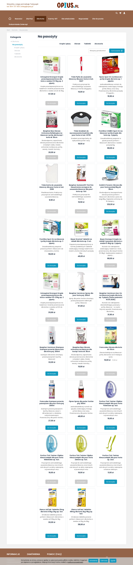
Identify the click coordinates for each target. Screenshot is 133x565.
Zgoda (113, 561)
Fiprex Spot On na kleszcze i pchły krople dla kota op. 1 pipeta (110, 68)
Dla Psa (29, 13)
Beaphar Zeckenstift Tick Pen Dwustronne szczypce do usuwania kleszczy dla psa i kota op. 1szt (81, 177)
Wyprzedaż (83, 13)
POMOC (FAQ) (54, 543)
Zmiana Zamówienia (54, 551)
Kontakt (50, 554)
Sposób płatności (33, 554)
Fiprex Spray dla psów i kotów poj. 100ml (81, 391)
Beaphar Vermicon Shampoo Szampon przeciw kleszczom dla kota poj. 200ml (52, 338)
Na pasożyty (17, 33)
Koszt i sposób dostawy (35, 548)
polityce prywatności (75, 562)
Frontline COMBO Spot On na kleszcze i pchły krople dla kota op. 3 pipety (111, 122)
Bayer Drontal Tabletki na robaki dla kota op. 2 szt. (81, 229)
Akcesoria (99, 32)
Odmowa (104, 561)
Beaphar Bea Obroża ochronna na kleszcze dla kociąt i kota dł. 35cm (81, 338)
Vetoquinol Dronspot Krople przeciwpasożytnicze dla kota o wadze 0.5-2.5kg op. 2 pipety (52, 285)
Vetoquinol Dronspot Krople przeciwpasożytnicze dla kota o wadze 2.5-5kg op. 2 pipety (51, 69)
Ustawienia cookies (14, 556)
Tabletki (87, 32)
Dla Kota (40, 13)
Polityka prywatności (14, 551)
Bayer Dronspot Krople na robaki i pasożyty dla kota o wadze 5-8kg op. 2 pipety (110, 230)
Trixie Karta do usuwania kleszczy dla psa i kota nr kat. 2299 (51, 176)
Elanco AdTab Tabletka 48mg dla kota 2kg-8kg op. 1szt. (81, 500)
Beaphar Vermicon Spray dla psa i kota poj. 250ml (81, 283)
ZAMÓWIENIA (33, 543)
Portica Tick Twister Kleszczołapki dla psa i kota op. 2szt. (110, 446)
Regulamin (11, 548)
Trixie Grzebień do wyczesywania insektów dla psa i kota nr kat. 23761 (81, 122)
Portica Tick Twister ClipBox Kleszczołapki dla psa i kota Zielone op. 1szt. (81, 446)
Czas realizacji (32, 551)
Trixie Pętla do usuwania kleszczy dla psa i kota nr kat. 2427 (81, 68)
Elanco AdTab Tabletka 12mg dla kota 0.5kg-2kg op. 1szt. (52, 499)
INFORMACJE (13, 543)
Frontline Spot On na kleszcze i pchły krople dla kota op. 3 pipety (52, 230)
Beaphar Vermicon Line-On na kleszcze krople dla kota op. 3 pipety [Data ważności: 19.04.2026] (111, 285)
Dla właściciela (68, 13)
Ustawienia (93, 561)
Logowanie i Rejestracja (55, 548)
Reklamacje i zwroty (14, 554)
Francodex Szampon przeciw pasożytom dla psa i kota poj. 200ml (51, 392)
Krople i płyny (65, 32)
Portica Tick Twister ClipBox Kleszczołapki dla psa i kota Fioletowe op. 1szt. (110, 392)
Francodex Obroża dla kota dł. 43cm (110, 337)
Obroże (77, 32)
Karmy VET (52, 13)
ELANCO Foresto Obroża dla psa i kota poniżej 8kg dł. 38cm (110, 176)
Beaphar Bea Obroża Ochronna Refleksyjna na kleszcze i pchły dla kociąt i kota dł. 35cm (52, 123)
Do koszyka (81, 92)
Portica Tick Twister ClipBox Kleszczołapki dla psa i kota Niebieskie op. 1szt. (51, 446)
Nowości (18, 13)
